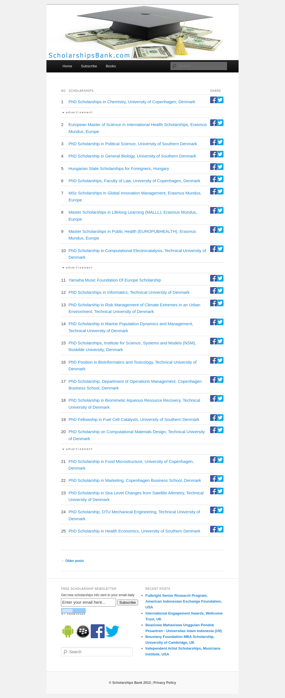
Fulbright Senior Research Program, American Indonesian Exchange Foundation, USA (184, 601)
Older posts (72, 561)
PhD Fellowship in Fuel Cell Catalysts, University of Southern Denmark (133, 419)
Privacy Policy (164, 683)
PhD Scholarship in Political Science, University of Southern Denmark (132, 143)
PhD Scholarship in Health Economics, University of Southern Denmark (134, 531)
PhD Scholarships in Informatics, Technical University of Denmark (129, 292)
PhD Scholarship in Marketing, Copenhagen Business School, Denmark (134, 480)
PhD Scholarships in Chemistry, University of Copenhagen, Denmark (131, 101)
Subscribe (89, 66)
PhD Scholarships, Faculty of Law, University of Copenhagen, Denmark (134, 180)
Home (67, 66)
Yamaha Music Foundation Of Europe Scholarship (114, 280)
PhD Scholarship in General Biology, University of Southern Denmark (132, 156)
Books (111, 66)
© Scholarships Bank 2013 (130, 683)
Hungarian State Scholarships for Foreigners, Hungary (118, 168)
